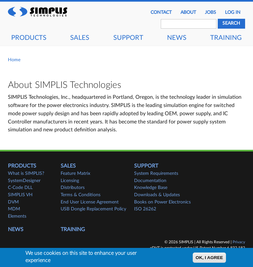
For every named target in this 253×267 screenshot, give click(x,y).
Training (226, 38)
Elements (17, 216)
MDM (14, 209)
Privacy (239, 242)
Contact (161, 12)
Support (128, 38)
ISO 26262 (145, 209)
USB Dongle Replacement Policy (93, 209)
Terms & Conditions (80, 195)
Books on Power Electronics (162, 202)
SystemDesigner (24, 180)
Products (28, 38)
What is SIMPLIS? (26, 173)
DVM (13, 202)
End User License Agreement (90, 202)
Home (14, 60)
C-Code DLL (20, 187)
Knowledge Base (150, 187)
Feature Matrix (75, 173)
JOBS (210, 12)
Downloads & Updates (157, 195)
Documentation (150, 180)
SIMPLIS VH (20, 195)
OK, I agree (209, 257)
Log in (232, 12)
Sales (79, 38)
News (176, 38)
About (188, 12)
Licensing (70, 180)
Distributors (73, 187)
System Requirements (156, 173)
